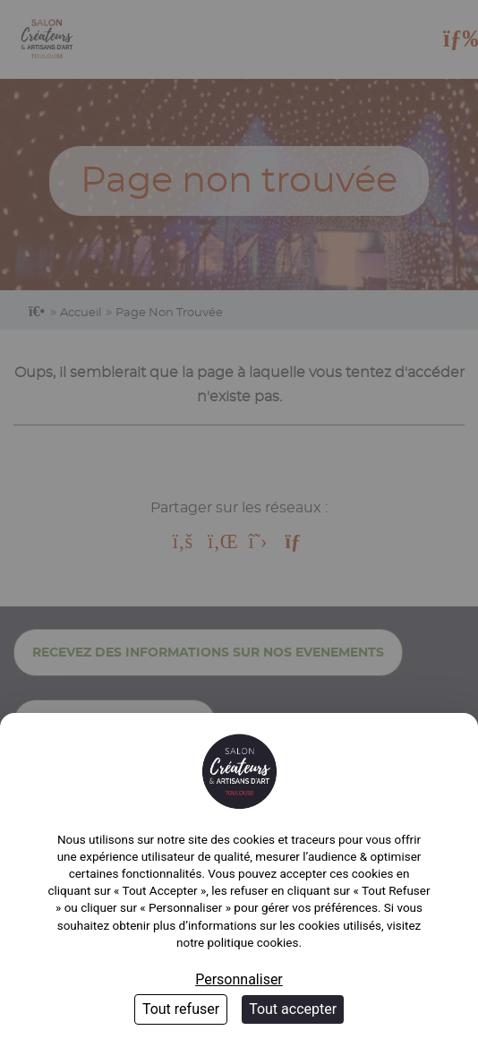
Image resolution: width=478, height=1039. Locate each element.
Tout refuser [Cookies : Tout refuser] (180, 1009)
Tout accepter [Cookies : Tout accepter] (293, 1009)
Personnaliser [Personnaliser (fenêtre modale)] (239, 979)
